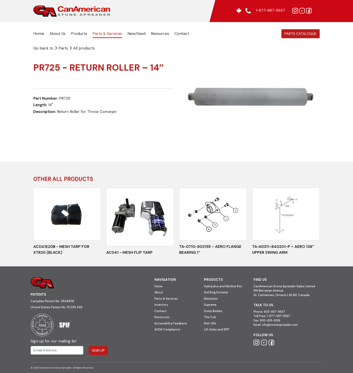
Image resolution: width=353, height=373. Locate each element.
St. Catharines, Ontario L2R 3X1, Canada (281, 295)
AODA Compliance (167, 329)
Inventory (161, 305)
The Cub (210, 317)
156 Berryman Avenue (268, 290)
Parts (61, 48)
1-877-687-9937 (278, 316)
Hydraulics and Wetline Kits (223, 286)
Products (79, 33)
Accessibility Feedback (170, 323)
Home (38, 33)
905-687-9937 (274, 312)
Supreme (210, 305)
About (158, 292)
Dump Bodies (213, 311)
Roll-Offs (210, 323)
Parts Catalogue (301, 33)
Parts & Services (107, 33)
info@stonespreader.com (280, 325)
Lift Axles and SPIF (216, 329)
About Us (58, 33)
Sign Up (98, 350)
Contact (181, 33)
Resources (160, 33)
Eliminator (211, 299)
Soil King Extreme (216, 292)
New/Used (136, 33)
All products (84, 48)
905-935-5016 (269, 320)
